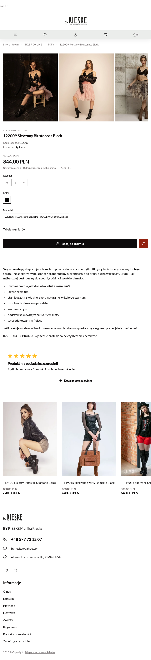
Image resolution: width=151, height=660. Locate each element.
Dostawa (9, 613)
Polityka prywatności (17, 634)
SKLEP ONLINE (33, 44)
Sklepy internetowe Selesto (40, 652)
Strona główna (11, 44)
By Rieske (21, 147)
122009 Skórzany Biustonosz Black (79, 44)
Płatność (9, 605)
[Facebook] (7, 570)
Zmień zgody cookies (17, 641)
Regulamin (10, 627)
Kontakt (8, 598)
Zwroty (8, 620)
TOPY (51, 44)
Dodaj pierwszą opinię (75, 380)
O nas (7, 591)
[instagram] (15, 570)
